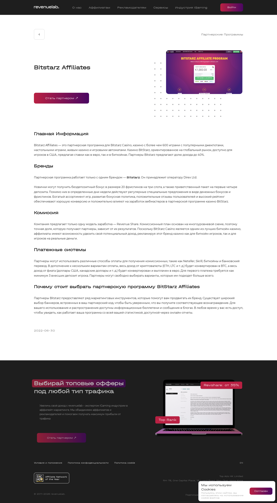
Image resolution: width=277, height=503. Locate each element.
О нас (77, 7)
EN (241, 463)
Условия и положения (48, 463)
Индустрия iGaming (191, 7)
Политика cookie (124, 463)
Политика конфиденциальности (88, 463)
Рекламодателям (131, 7)
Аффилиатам (99, 7)
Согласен (261, 491)
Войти (231, 7)
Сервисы (160, 7)
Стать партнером (61, 98)
